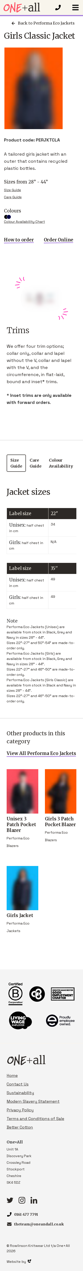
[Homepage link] (27, 7)
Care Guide (13, 197)
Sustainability (20, 1092)
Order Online (58, 240)
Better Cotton (20, 1127)
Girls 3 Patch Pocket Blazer (61, 818)
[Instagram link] (22, 1202)
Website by (19, 1261)
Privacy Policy (20, 1109)
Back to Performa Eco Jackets (43, 23)
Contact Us (18, 1084)
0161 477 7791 (26, 1214)
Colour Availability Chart (24, 221)
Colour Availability (61, 463)
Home (12, 1075)
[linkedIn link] (34, 1202)
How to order (19, 240)
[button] (75, 7)
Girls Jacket (22, 912)
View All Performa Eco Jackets (41, 753)
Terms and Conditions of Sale (35, 1118)
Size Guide (12, 190)
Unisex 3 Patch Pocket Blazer (22, 821)
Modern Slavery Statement (33, 1101)
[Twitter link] (10, 1201)
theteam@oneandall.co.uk (39, 1224)
